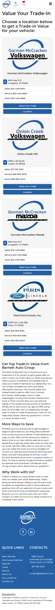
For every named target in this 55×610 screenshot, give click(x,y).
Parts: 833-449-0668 (15, 98)
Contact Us (7, 581)
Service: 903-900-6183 (15, 335)
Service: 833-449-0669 (16, 93)
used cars (37, 494)
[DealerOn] (9, 594)
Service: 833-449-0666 (16, 255)
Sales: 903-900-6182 (14, 330)
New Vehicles (9, 556)
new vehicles (20, 494)
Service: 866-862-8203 (16, 174)
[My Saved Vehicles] (24, 3)
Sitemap (34, 598)
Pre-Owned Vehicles (12, 560)
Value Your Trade (27, 105)
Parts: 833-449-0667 (15, 259)
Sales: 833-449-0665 (15, 250)
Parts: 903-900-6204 (15, 340)
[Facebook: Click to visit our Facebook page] (23, 532)
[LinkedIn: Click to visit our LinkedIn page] (31, 532)
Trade (5, 567)
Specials (6, 563)
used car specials (34, 446)
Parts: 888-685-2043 (15, 179)
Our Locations (9, 578)
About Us (7, 574)
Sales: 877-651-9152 (14, 169)
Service (5, 570)
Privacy (43, 598)
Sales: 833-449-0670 (15, 88)
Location (27, 111)
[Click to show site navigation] (50, 4)
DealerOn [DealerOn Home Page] (24, 598)
